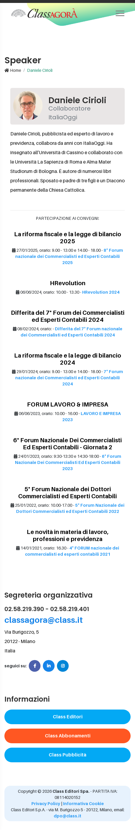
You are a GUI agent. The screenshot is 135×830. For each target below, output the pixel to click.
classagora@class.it (43, 620)
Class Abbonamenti (67, 736)
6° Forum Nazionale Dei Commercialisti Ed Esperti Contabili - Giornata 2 (67, 444)
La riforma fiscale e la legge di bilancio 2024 (67, 359)
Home (12, 70)
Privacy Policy (45, 803)
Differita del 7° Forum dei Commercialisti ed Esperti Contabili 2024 (67, 316)
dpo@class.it (67, 815)
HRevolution (67, 283)
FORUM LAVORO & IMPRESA (67, 404)
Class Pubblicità (67, 755)
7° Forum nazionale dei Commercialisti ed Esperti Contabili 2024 (69, 377)
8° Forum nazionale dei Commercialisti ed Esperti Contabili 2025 (69, 256)
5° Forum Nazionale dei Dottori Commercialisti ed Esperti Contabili (67, 493)
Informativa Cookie (83, 803)
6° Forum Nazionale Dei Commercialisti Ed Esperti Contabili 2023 (68, 462)
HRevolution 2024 (100, 292)
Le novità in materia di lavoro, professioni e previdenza (68, 535)
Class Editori (67, 717)
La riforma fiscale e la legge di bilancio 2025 (67, 238)
